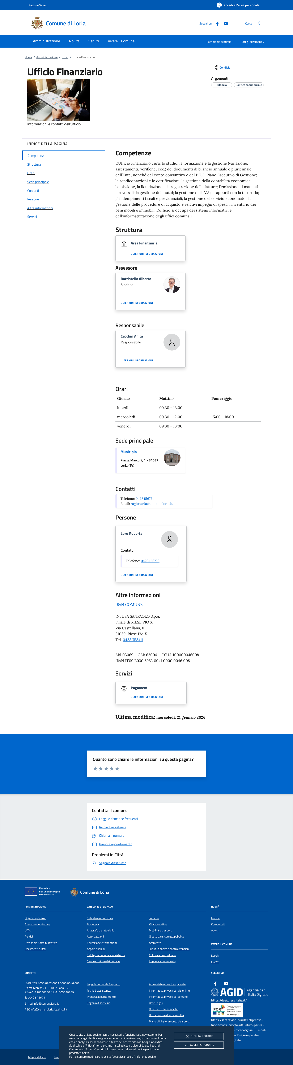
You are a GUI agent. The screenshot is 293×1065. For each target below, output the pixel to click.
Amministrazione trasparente (167, 984)
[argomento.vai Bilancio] (221, 85)
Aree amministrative (37, 924)
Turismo (154, 918)
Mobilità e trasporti (160, 930)
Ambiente (155, 942)
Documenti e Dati (35, 949)
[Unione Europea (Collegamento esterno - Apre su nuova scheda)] (43, 892)
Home (28, 57)
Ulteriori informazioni (147, 254)
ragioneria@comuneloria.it (152, 503)
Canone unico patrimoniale (103, 961)
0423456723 (150, 561)
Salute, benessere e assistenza (106, 955)
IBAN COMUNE (129, 604)
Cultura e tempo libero (162, 955)
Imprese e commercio (162, 961)
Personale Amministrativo (41, 942)
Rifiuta (198, 1036)
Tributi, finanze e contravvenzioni (169, 949)
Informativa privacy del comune (168, 996)
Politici (29, 936)
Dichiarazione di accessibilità (166, 1015)
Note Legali (156, 1003)
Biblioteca (93, 924)
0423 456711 (38, 997)
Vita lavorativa (158, 924)
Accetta (198, 1045)
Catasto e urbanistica (100, 918)
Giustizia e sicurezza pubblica (166, 936)
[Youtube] (224, 23)
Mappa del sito (37, 1057)
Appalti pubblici (96, 949)
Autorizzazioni (95, 936)
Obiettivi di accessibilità (163, 1009)
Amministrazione (47, 57)
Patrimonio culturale (219, 41)
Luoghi (215, 955)
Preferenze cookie (145, 1056)
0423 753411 (133, 639)
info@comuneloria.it (46, 1003)
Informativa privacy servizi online (169, 990)
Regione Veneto (38, 5)
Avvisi (214, 930)
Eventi (215, 962)
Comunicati (218, 924)
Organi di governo (35, 918)
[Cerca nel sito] (259, 23)
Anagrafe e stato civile (100, 930)
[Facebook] (216, 23)
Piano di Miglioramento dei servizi (169, 1021)
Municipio (128, 452)
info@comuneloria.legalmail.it (48, 1009)
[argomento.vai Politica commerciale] (249, 85)
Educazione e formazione (102, 942)
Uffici (65, 57)
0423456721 (145, 498)
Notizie (215, 918)
